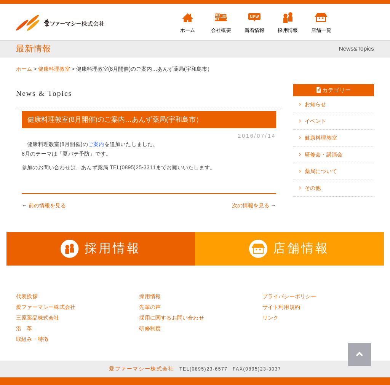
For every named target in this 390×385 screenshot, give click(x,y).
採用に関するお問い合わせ (171, 318)
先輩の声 (150, 307)
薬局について (321, 171)
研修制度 (150, 328)
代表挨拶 (27, 296)
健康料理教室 (321, 138)
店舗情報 (289, 248)
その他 (313, 188)
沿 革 (24, 328)
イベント (315, 121)
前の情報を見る (47, 205)
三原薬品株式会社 (37, 318)
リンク (270, 318)
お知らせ (315, 104)
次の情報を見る (250, 205)
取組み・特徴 (32, 339)
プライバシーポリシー (289, 296)
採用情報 (101, 248)
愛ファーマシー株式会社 (45, 307)
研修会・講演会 (323, 154)
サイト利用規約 (281, 307)
